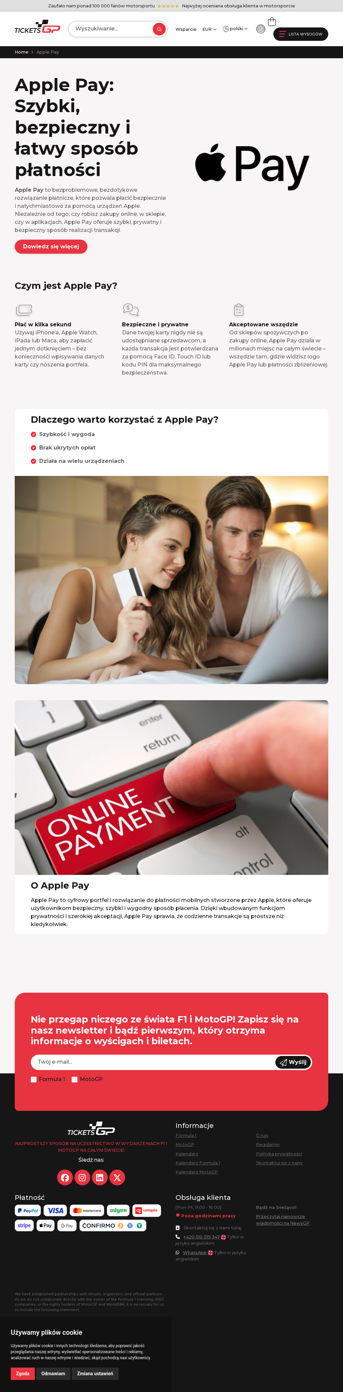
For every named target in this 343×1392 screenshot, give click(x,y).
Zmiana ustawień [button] (95, 1373)
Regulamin (268, 1144)
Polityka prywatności (279, 1153)
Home (21, 52)
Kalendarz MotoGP (197, 1171)
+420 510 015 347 (202, 1236)
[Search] (110, 29)
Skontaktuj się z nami (279, 1162)
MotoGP (91, 1079)
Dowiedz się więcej (51, 246)
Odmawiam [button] (53, 1373)
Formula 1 (52, 1079)
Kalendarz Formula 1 (198, 1162)
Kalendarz (187, 1153)
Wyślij (293, 1062)
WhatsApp (195, 1252)
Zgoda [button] (22, 1373)
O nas (262, 1135)
